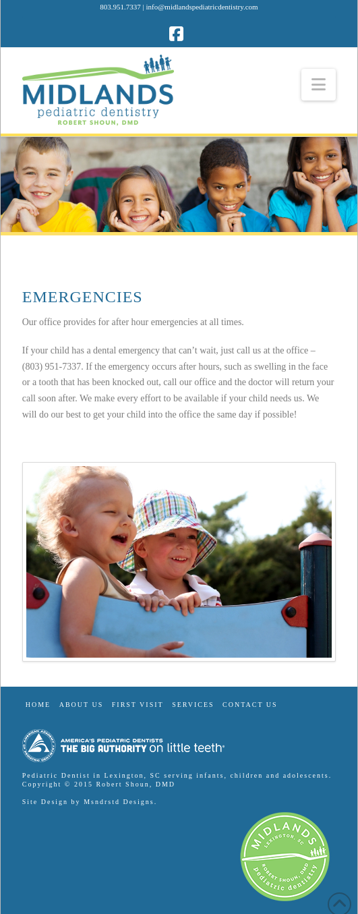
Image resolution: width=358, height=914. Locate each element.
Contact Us (250, 704)
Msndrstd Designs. (120, 801)
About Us (81, 704)
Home (38, 704)
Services (193, 704)
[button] (318, 85)
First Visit (138, 704)
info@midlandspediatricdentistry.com (202, 7)
